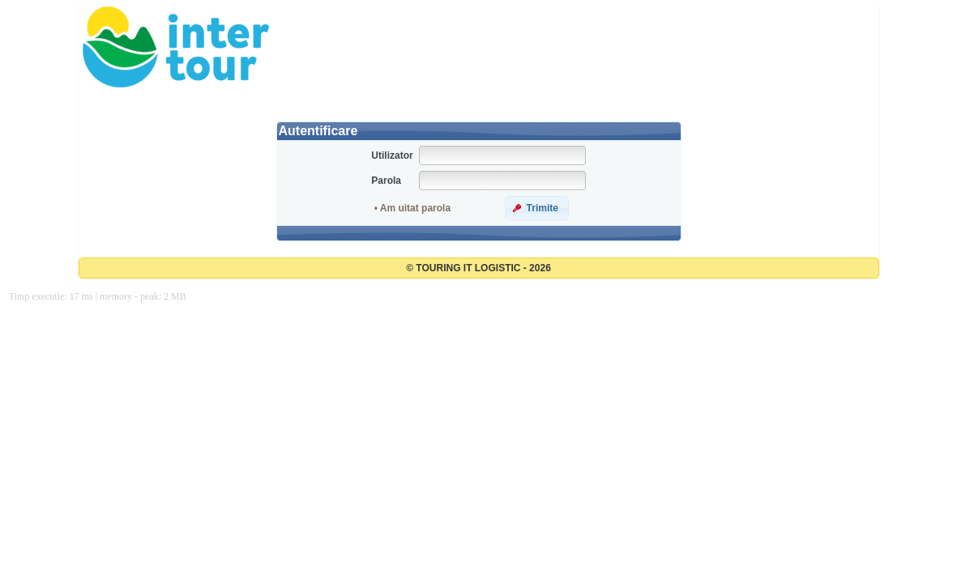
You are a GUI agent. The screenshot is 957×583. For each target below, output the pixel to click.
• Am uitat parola (412, 208)
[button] (537, 208)
